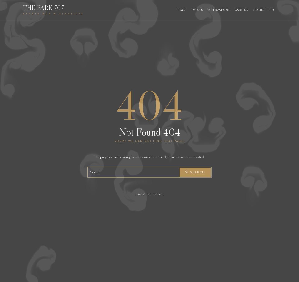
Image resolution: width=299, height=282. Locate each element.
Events (197, 10)
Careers (241, 10)
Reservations (219, 10)
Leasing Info (263, 10)
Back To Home (149, 194)
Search (195, 172)
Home (182, 10)
